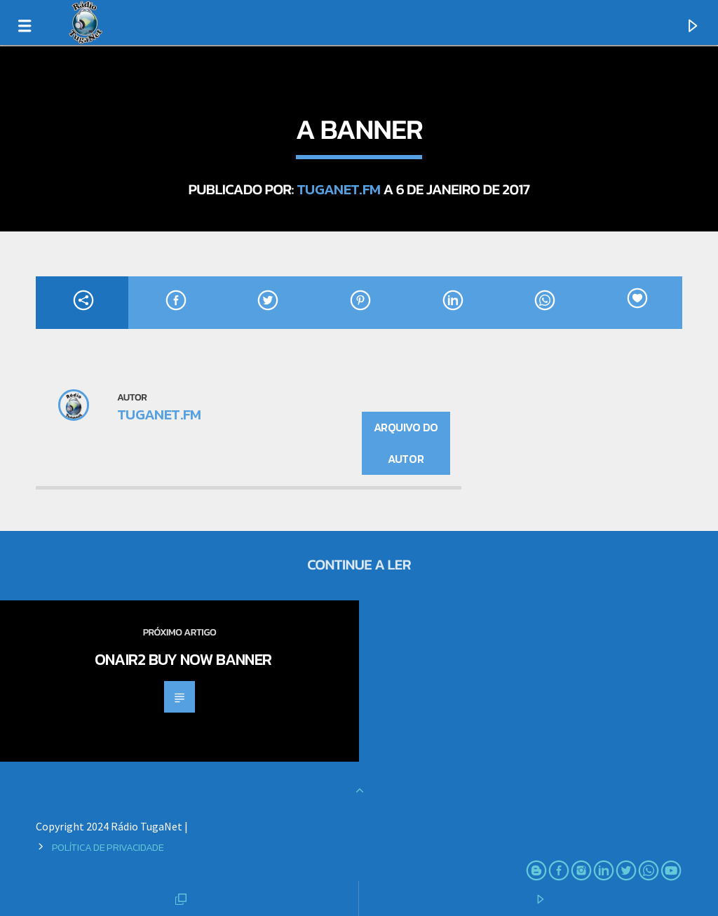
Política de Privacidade (108, 847)
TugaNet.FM (339, 189)
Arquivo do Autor (406, 443)
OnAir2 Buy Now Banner (183, 659)
